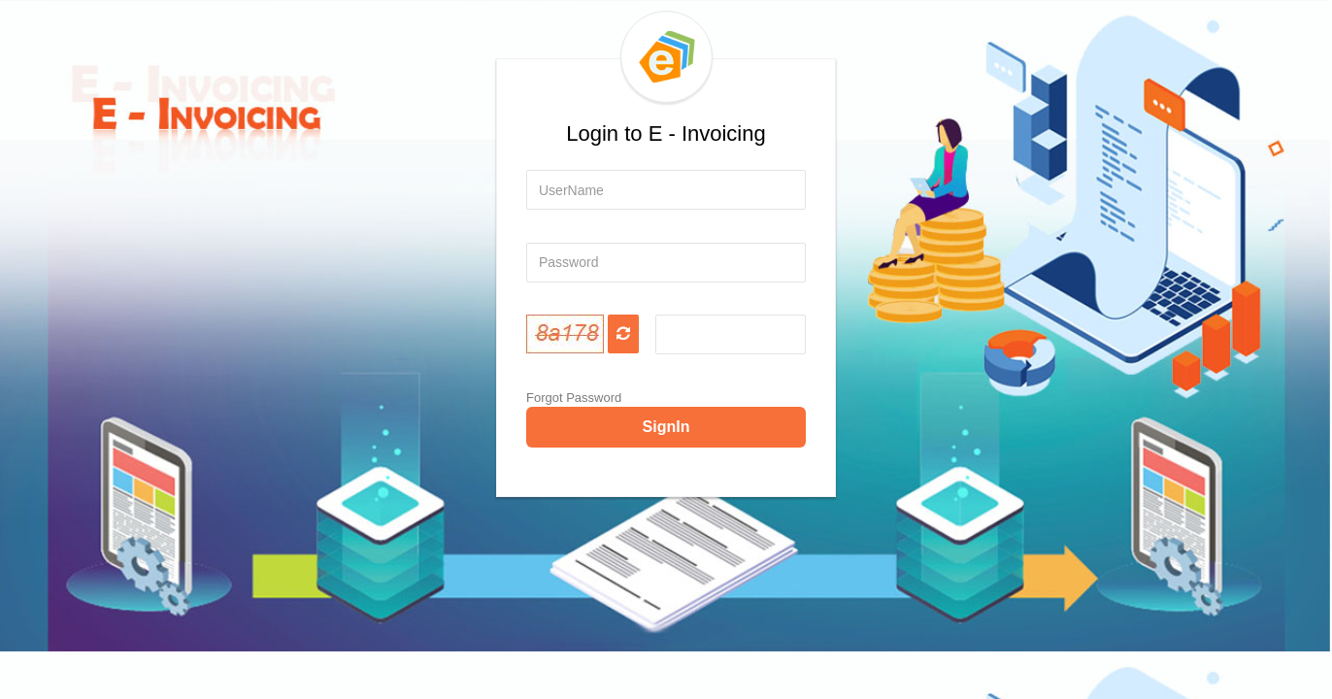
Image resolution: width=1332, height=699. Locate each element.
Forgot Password (573, 397)
